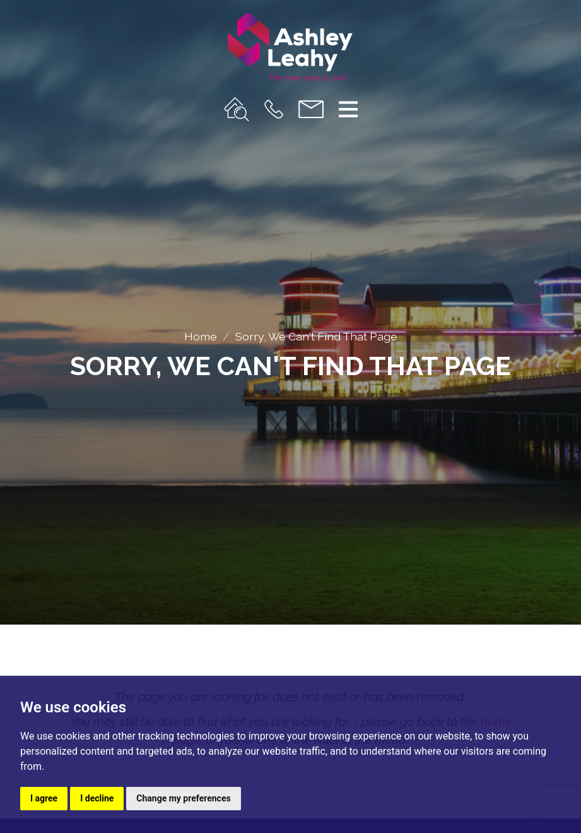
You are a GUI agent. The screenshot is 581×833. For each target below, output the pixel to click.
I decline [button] (97, 798)
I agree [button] (43, 798)
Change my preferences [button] (183, 798)
